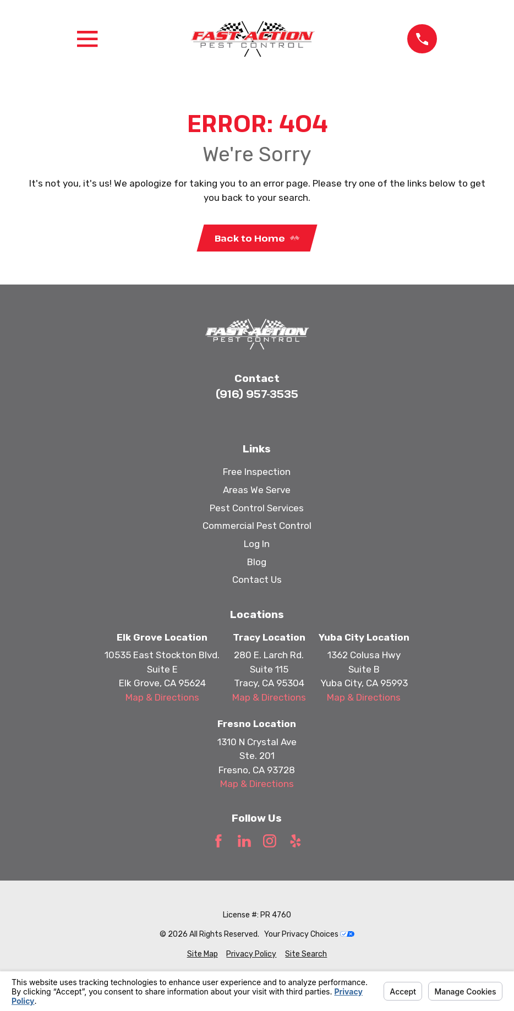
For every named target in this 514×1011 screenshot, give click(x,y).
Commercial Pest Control (257, 525)
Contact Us (257, 579)
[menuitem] (202, 954)
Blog (256, 561)
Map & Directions (162, 697)
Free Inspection (257, 471)
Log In (257, 543)
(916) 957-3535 (257, 394)
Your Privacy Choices (309, 934)
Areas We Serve (257, 489)
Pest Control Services (257, 507)
